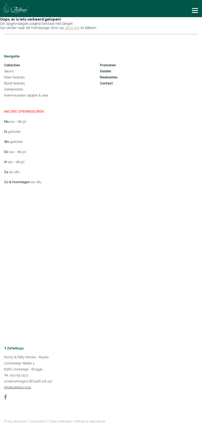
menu (195, 10)
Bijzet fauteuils (14, 83)
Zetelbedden (13, 89)
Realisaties (108, 77)
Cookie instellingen (60, 421)
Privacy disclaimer (15, 421)
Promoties (108, 65)
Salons (9, 71)
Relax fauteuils (14, 77)
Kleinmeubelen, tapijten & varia (26, 95)
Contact (106, 83)
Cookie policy (38, 421)
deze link (72, 28)
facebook (5, 397)
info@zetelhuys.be (17, 387)
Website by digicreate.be (90, 421)
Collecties (12, 65)
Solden (105, 71)
